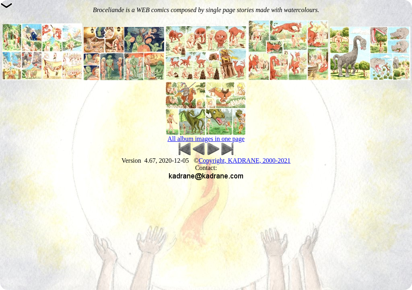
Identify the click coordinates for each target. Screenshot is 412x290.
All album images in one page (206, 138)
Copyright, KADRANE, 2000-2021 (244, 160)
